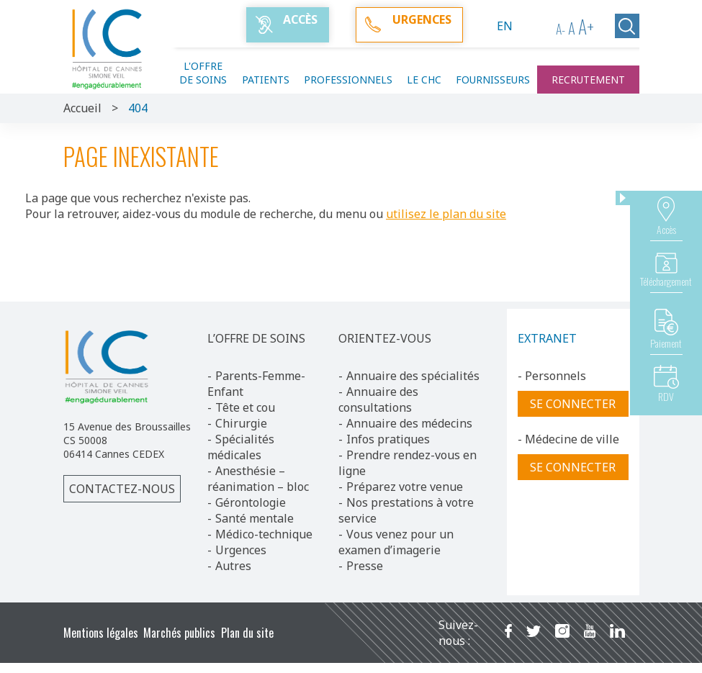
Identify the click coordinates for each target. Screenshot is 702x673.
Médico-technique (263, 534)
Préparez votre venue (404, 486)
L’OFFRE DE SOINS (256, 338)
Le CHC (424, 79)
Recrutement (588, 79)
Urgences (240, 550)
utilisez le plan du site (446, 214)
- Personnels (552, 376)
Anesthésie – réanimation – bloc (258, 478)
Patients (265, 79)
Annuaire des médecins (409, 423)
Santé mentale (254, 518)
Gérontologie (250, 502)
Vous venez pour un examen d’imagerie (396, 542)
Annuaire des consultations (378, 399)
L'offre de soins (203, 72)
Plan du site (247, 632)
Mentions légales (100, 632)
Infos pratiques (388, 439)
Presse (364, 566)
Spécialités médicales (240, 447)
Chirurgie (241, 423)
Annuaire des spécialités (413, 376)
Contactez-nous (122, 489)
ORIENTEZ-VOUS (384, 338)
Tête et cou (245, 407)
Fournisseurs (493, 79)
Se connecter (573, 404)
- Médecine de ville (568, 439)
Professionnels (348, 79)
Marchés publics (179, 632)
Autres (233, 566)
